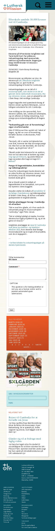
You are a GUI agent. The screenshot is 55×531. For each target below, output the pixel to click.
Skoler (24, 502)
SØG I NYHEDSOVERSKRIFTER (21, 394)
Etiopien (24, 509)
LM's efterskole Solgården (29, 80)
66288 (31, 480)
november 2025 (16, 331)
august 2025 (15, 338)
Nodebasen (7, 516)
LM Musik (7, 492)
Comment (14, 267)
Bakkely (24, 492)
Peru (23, 512)
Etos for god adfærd (28, 525)
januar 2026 (15, 326)
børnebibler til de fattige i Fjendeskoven (27, 192)
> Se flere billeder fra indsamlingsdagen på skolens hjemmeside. (26, 244)
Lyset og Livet (8, 514)
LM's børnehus (27, 489)
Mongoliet (25, 516)
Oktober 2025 (15, 333)
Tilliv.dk (6, 522)
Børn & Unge (8, 489)
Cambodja (25, 507)
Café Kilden (25, 500)
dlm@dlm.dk (26, 474)
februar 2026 (15, 324)
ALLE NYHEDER (15, 319)
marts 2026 (14, 322)
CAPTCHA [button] (14, 283)
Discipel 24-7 (8, 520)
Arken (23, 496)
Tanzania (25, 514)
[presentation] (33, 300)
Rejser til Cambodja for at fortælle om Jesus (23, 418)
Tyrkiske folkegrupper (29, 518)
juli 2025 (13, 340)
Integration (7, 494)
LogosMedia (8, 512)
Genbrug (6, 496)
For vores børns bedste (29, 527)
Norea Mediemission (10, 498)
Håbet (24, 498)
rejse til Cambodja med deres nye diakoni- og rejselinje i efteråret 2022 (27, 227)
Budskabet (7, 509)
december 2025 (16, 329)
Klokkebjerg (25, 494)
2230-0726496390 (32, 478)
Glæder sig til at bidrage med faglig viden (25, 440)
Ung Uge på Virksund (17, 157)
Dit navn (13, 259)
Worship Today (8, 518)
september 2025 (16, 335)
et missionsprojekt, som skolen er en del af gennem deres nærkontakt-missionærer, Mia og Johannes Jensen (27, 92)
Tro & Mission (8, 507)
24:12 (23, 523)
